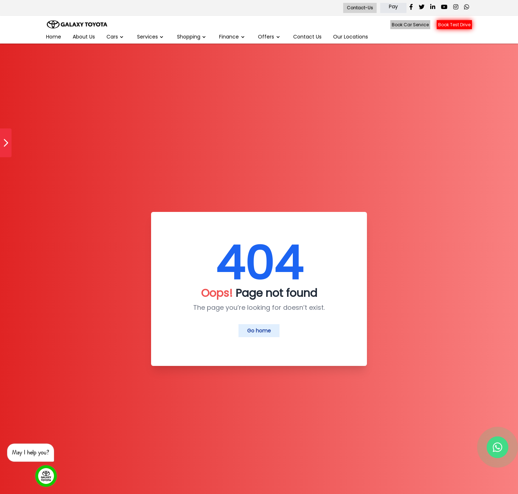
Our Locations (350, 36)
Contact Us (307, 36)
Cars (115, 36)
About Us (84, 36)
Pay (393, 6)
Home (53, 36)
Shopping (192, 36)
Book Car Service (410, 25)
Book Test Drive (454, 25)
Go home (259, 330)
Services (150, 36)
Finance (232, 36)
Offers (269, 36)
